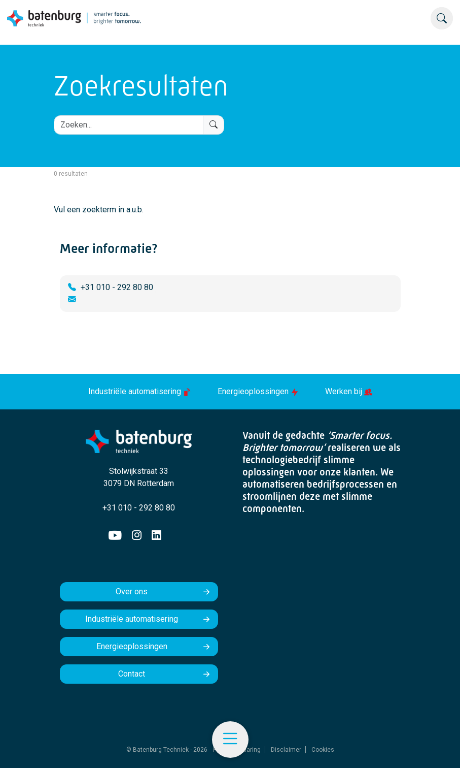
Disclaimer (286, 749)
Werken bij (348, 391)
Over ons (132, 591)
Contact (131, 674)
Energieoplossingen (259, 391)
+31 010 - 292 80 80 (117, 287)
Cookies (322, 749)
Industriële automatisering (140, 391)
